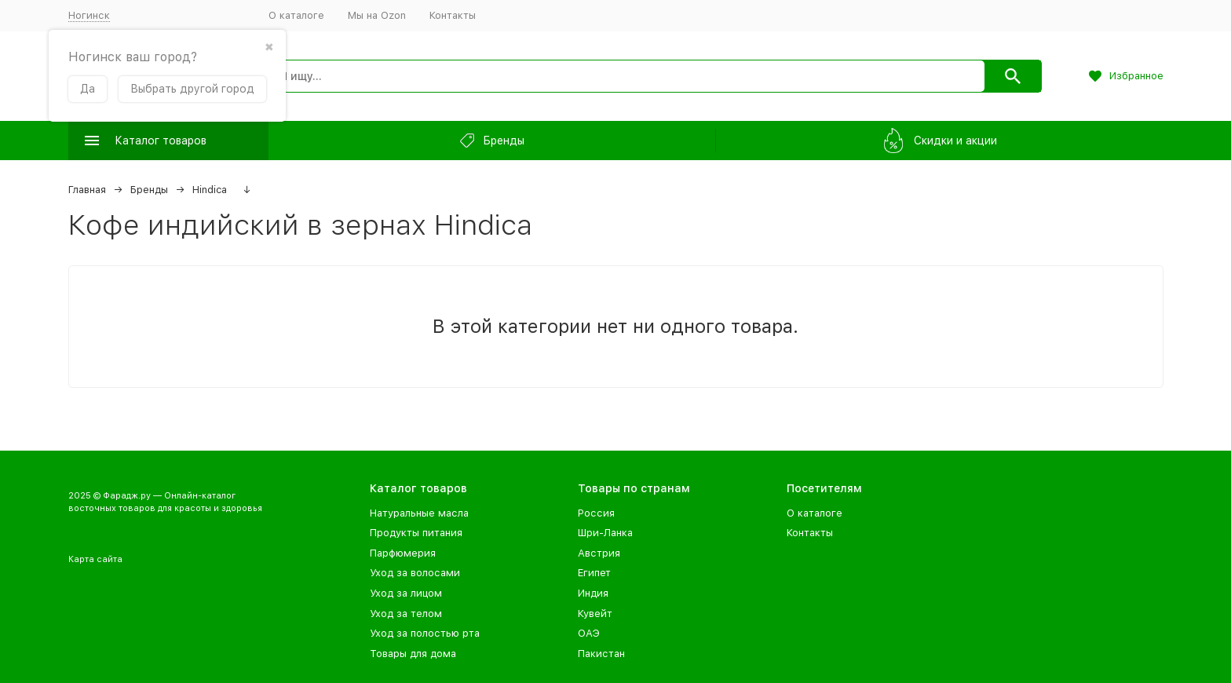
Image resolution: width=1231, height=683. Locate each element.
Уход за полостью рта (425, 633)
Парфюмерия (403, 553)
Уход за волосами (415, 573)
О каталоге (296, 15)
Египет (594, 573)
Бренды (149, 189)
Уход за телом (406, 613)
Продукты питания (416, 533)
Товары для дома (413, 653)
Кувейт (595, 613)
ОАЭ (589, 633)
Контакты (452, 15)
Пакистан (601, 653)
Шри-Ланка (605, 533)
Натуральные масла (419, 513)
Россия (596, 513)
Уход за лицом (406, 593)
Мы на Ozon (377, 15)
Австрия (599, 553)
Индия (593, 593)
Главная (87, 189)
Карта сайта (95, 559)
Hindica (209, 189)
